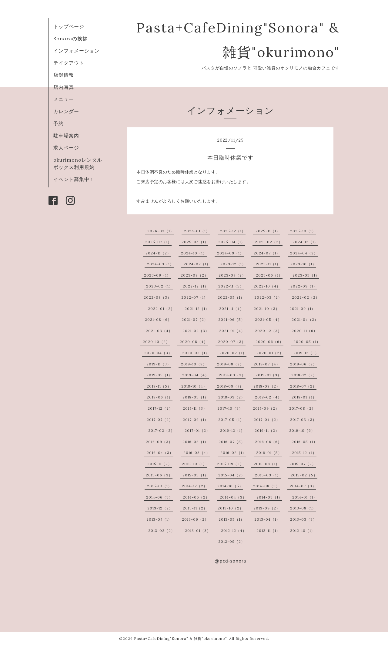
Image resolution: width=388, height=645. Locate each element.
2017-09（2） (266, 408)
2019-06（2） (303, 364)
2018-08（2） (266, 386)
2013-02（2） (161, 530)
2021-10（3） (266, 308)
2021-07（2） (195, 319)
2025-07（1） (158, 242)
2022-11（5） (231, 286)
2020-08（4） (194, 341)
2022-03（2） (268, 297)
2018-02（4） (268, 397)
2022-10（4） (267, 286)
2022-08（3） (157, 297)
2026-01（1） (197, 231)
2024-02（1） (197, 264)
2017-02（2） (161, 430)
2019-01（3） (268, 375)
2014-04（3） (233, 497)
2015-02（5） (304, 475)
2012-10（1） (302, 530)
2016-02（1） (233, 452)
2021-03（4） (159, 330)
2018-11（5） (159, 386)
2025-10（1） (303, 231)
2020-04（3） (158, 353)
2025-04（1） (231, 242)
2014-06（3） (159, 497)
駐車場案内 (66, 136)
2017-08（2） (302, 408)
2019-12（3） (306, 353)
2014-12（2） (194, 486)
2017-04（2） (267, 419)
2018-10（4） (194, 386)
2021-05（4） (268, 319)
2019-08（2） (230, 364)
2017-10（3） (230, 408)
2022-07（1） (194, 297)
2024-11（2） (158, 253)
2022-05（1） (231, 297)
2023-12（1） (233, 264)
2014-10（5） (230, 486)
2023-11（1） (268, 264)
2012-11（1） (268, 530)
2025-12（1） (233, 231)
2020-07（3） (232, 341)
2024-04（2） (304, 253)
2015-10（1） (194, 464)
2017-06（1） (195, 419)
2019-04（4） (195, 375)
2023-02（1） (159, 286)
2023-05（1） (306, 275)
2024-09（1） (230, 253)
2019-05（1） (159, 375)
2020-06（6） (269, 341)
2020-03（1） (195, 353)
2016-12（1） (232, 430)
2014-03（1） (269, 497)
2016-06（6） (268, 441)
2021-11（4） (231, 308)
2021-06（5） (231, 319)
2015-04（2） (231, 475)
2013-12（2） (160, 508)
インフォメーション (76, 51)
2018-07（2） (303, 386)
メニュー (63, 99)
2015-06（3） (159, 475)
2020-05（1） (306, 341)
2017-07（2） (160, 419)
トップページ (68, 26)
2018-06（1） (159, 397)
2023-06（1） (269, 275)
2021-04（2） (305, 319)
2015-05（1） (195, 475)
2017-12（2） (160, 408)
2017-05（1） (231, 419)
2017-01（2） (197, 430)
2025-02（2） (269, 242)
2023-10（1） (303, 264)
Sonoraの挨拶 (70, 38)
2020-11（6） (304, 330)
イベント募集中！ (74, 179)
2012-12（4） (233, 530)
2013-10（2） (230, 508)
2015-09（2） (230, 464)
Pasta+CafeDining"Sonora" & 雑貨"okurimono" (180, 638)
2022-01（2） (161, 308)
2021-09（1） (302, 308)
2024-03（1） (160, 264)
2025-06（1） (195, 242)
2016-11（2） (267, 430)
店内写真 (63, 87)
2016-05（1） (304, 441)
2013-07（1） (159, 519)
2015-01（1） (159, 486)
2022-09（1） (303, 286)
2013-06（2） (195, 519)
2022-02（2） (305, 297)
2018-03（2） (231, 397)
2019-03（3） (232, 375)
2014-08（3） (266, 486)
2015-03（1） (268, 475)
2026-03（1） (160, 231)
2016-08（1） (195, 441)
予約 (58, 123)
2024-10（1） (194, 253)
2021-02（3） (195, 330)
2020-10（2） (156, 341)
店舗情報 (63, 75)
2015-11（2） (159, 464)
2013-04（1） (267, 519)
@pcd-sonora (230, 561)
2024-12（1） (305, 242)
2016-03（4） (196, 452)
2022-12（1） (195, 286)
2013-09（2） (266, 508)
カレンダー (66, 111)
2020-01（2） (269, 353)
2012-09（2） (231, 541)
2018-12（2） (304, 375)
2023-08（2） (194, 275)
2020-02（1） (232, 353)
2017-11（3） (195, 408)
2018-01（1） (304, 397)
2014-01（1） (304, 497)
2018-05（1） (195, 397)
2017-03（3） (303, 419)
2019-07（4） (267, 364)
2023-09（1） (157, 275)
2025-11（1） (268, 231)
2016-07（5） (232, 441)
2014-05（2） (196, 497)
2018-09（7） (230, 386)
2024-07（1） (267, 253)
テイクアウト (68, 63)
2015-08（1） (266, 464)
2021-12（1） (197, 308)
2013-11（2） (195, 508)
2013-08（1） (303, 508)
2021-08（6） (158, 319)
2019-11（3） (158, 364)
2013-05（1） (231, 519)
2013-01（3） (198, 530)
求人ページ (66, 148)
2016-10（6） (302, 430)
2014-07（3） (303, 486)
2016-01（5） (269, 452)
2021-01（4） (232, 330)
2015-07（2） (302, 464)
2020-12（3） (268, 330)
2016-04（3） (160, 452)
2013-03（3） (303, 519)
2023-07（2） (232, 275)
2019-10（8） (194, 364)
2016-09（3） (159, 441)
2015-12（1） (304, 452)
